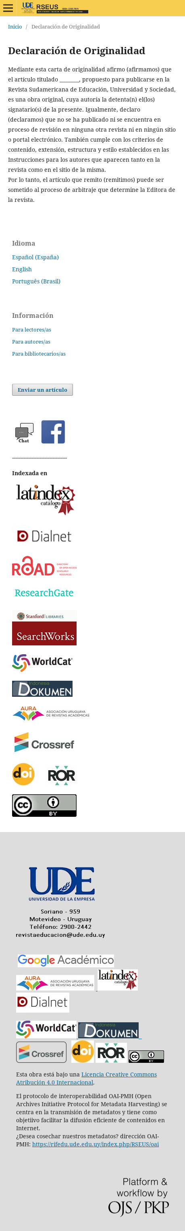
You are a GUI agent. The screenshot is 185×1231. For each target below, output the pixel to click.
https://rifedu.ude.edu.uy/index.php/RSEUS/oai (95, 1144)
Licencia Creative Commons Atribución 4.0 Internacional (86, 1078)
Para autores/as (31, 341)
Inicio (15, 26)
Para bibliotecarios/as (39, 353)
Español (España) (35, 257)
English (22, 269)
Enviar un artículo (42, 389)
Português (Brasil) (36, 281)
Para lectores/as (31, 329)
